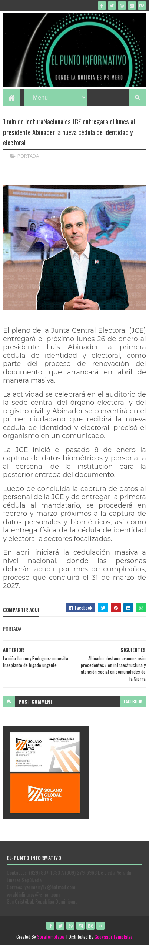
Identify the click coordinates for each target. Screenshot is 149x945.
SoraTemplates (51, 937)
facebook (133, 701)
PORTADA (28, 155)
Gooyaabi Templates (114, 937)
